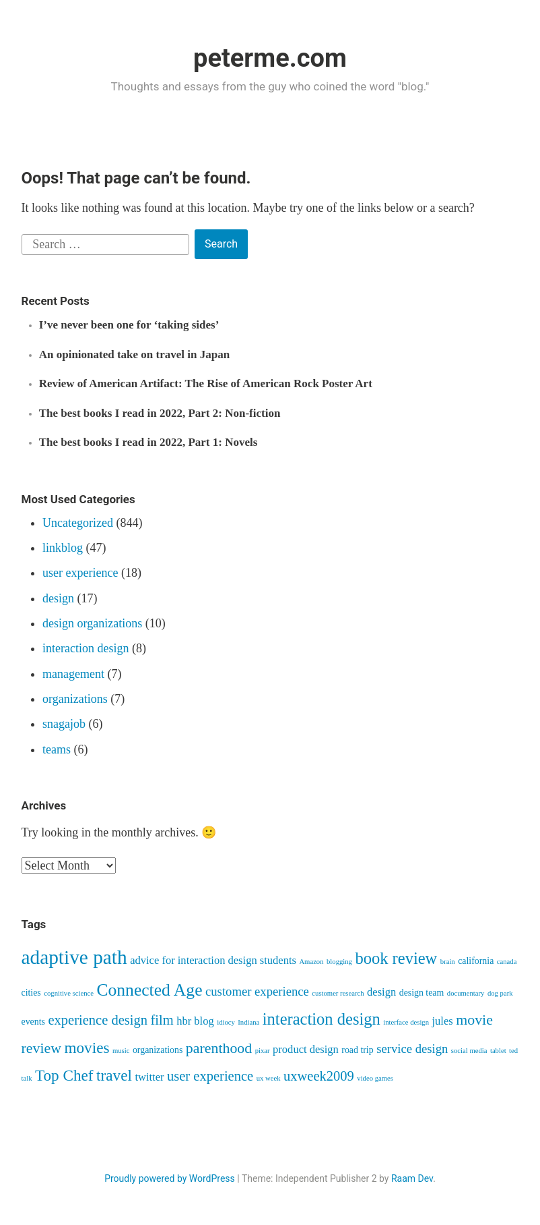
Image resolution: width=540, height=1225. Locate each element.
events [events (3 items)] (33, 1022)
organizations (75, 699)
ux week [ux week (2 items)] (269, 1078)
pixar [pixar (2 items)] (262, 1050)
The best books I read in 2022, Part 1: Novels (148, 442)
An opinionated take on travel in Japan (134, 354)
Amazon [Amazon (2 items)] (311, 961)
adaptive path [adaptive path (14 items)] (74, 957)
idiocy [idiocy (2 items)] (226, 1022)
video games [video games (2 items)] (375, 1078)
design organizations (92, 623)
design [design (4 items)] (381, 992)
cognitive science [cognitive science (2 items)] (69, 993)
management (73, 674)
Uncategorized (77, 523)
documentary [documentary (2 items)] (466, 993)
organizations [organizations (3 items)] (157, 1050)
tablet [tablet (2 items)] (498, 1050)
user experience (80, 572)
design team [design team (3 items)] (421, 993)
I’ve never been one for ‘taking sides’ (129, 324)
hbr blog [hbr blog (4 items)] (195, 1021)
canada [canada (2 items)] (507, 961)
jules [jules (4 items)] (442, 1021)
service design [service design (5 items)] (412, 1049)
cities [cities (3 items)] (31, 993)
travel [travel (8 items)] (114, 1075)
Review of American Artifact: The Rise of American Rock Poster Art (205, 383)
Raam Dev (412, 1178)
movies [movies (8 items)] (86, 1047)
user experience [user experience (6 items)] (210, 1076)
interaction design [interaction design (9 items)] (321, 1019)
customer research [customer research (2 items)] (338, 993)
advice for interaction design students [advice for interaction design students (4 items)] (213, 960)
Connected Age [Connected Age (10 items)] (149, 990)
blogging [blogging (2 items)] (339, 961)
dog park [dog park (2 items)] (500, 993)
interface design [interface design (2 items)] (406, 1022)
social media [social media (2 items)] (469, 1050)
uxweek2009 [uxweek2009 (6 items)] (318, 1076)
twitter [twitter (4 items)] (149, 1077)
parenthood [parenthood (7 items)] (219, 1048)
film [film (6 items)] (161, 1020)
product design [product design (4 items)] (306, 1049)
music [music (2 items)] (120, 1050)
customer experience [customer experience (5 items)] (257, 991)
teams (56, 749)
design (58, 598)
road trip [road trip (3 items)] (357, 1050)
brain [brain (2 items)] (447, 961)
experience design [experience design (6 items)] (97, 1020)
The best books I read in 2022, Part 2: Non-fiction (160, 413)
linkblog (62, 547)
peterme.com (270, 58)
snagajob (64, 724)
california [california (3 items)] (476, 961)
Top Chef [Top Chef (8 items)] (64, 1075)
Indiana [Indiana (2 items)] (248, 1022)
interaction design (85, 648)
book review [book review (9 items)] (396, 958)
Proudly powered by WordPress (169, 1178)
